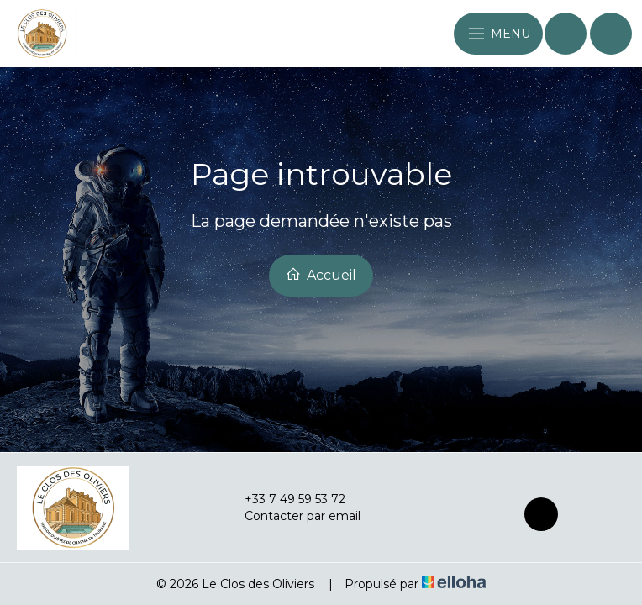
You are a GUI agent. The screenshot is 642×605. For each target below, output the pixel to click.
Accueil (321, 274)
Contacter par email (292, 515)
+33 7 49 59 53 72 (285, 499)
